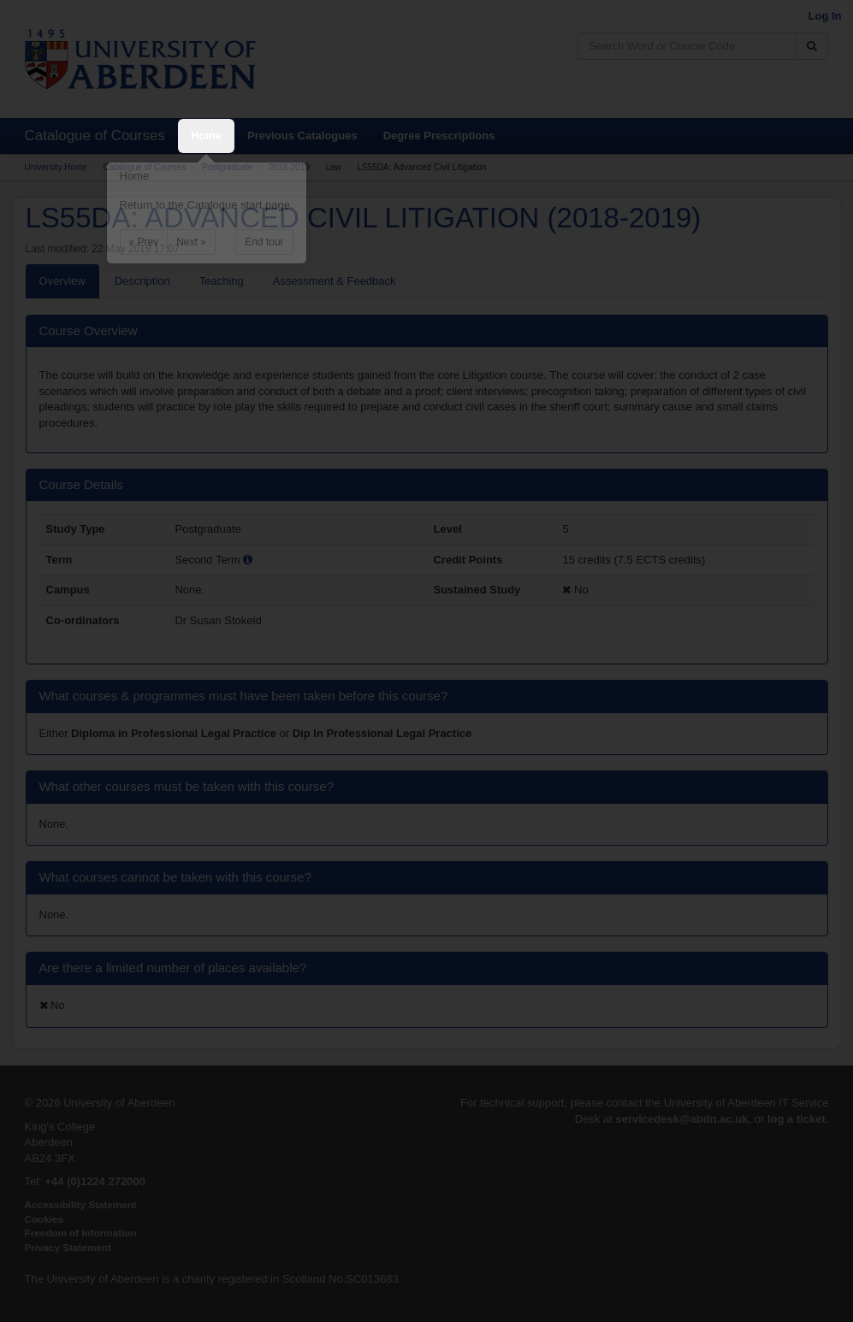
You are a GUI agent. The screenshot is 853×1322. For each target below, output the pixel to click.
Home (206, 135)
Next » (191, 242)
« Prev (144, 242)
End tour (264, 242)
